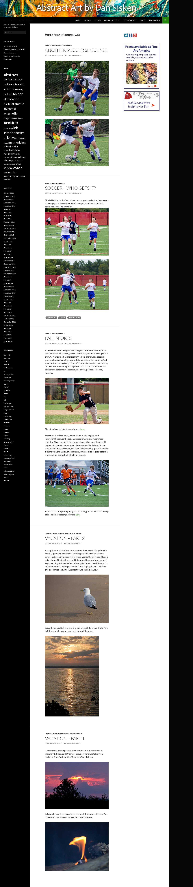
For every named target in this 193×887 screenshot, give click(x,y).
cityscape (7, 377)
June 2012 (7, 332)
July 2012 (7, 328)
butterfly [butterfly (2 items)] (20, 89)
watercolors (8, 465)
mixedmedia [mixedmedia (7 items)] (11, 146)
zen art (6, 481)
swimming (7, 455)
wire (5, 468)
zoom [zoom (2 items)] (8, 179)
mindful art (8, 419)
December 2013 (9, 290)
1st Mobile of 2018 (10, 46)
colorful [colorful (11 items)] (9, 94)
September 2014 (10, 274)
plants (6, 445)
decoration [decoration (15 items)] (11, 99)
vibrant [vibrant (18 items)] (9, 168)
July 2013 (7, 303)
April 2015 (8, 254)
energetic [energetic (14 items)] (10, 113)
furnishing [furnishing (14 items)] (11, 122)
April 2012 (8, 338)
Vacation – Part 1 (65, 738)
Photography (129, 20)
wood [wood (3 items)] (23, 176)
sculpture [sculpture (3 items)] (7, 164)
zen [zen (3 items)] (5, 179)
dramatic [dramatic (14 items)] (17, 104)
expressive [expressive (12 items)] (11, 118)
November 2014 (10, 267)
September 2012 (10, 322)
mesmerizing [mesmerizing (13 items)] (17, 142)
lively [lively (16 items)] (10, 138)
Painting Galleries (111, 20)
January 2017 (9, 199)
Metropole (8, 59)
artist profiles (8, 374)
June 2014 (7, 277)
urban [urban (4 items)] (18, 164)
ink (5, 400)
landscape (50, 534)
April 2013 (8, 312)
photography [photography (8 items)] (11, 160)
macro (6, 413)
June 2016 (7, 212)
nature (64, 534)
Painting (7, 439)
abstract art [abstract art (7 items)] (10, 79)
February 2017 (9, 196)
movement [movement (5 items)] (15, 153)
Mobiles (97, 20)
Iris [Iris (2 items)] (5, 138)
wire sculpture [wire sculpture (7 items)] (12, 176)
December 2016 (9, 203)
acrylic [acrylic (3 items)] (20, 80)
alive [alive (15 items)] (16, 84)
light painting (8, 407)
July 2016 (7, 209)
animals (6, 365)
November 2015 (10, 232)
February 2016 (9, 222)
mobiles (7, 423)
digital (6, 387)
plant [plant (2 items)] (20, 161)
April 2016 (8, 219)
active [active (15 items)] (8, 84)
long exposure (62, 734)
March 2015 (8, 257)
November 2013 (10, 293)
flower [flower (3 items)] (20, 118)
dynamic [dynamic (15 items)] (10, 109)
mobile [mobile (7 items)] (8, 150)
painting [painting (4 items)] (21, 157)
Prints (142, 20)
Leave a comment (74, 55)
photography (51, 45)
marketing (7, 416)
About (78, 20)
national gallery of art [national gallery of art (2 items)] (11, 157)
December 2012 (9, 315)
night (6, 436)
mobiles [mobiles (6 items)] (16, 150)
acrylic (6, 361)
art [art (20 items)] (22, 84)
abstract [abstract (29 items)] (11, 74)
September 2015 (10, 238)
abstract (7, 355)
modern (7, 426)
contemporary (9, 381)
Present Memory (10, 53)
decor (6, 384)
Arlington (51, 318)
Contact (87, 20)
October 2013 (9, 296)
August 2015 (8, 241)
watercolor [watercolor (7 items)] (10, 172)
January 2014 (9, 286)
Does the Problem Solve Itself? (14, 50)
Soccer (62, 318)
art (5, 371)
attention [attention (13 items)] (10, 89)
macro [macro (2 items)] (6, 143)
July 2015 (7, 245)
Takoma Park (74, 318)
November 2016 (10, 206)
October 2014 (9, 270)
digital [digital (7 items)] (7, 103)
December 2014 (9, 264)
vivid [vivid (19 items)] (19, 168)
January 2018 (9, 193)
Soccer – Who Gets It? (70, 188)
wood (6, 477)
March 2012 (8, 341)
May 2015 (7, 251)
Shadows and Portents (12, 56)
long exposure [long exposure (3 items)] (19, 138)
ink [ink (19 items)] (15, 128)
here (82, 429)
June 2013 (7, 306)
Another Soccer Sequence (76, 50)
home (6, 394)
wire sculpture (9, 471)
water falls (7, 461)
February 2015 (9, 261)
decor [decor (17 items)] (18, 94)
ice (5, 397)
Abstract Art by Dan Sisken (18, 20)
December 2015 (9, 228)
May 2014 (7, 280)
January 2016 (9, 225)
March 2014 (8, 283)
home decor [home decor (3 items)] (8, 128)
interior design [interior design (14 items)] (14, 133)
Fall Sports (58, 338)
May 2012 (7, 335)
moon (58, 534)
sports (68, 45)
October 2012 (9, 319)
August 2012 (8, 325)
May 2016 (7, 216)
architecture (8, 368)
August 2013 (8, 299)
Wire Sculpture (155, 20)
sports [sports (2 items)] (13, 164)
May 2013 (7, 309)
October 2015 (9, 235)
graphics (7, 390)
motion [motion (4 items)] (7, 154)
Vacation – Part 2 (65, 538)
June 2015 (7, 248)
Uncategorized (9, 458)
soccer (61, 45)
